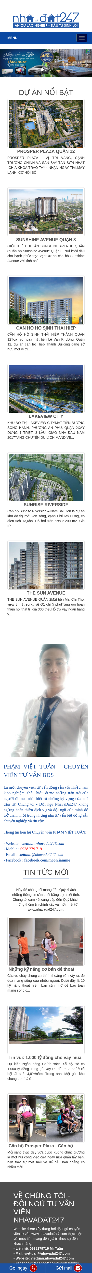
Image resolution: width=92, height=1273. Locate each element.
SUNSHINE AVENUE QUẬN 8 (46, 239)
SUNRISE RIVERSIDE (46, 504)
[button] (7, 63)
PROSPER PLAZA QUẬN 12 (46, 151)
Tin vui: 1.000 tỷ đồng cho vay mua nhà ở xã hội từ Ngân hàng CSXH (45, 1060)
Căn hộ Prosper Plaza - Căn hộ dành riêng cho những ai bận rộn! (44, 1148)
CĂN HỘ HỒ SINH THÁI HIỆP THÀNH (46, 330)
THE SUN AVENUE (46, 593)
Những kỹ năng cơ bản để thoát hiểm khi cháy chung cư (41, 972)
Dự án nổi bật (46, 92)
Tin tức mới (46, 872)
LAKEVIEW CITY (46, 416)
